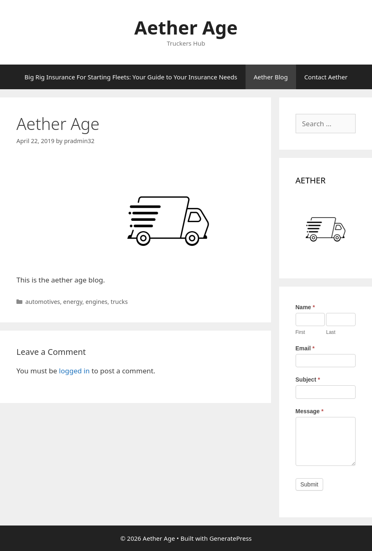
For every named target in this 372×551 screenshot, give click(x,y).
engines (96, 302)
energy (73, 302)
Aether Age (186, 27)
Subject (308, 379)
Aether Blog (271, 77)
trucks (119, 302)
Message (310, 411)
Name (305, 307)
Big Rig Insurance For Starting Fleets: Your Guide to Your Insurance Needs (131, 77)
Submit (310, 484)
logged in (74, 370)
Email (305, 348)
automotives (42, 302)
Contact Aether (326, 77)
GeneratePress (230, 538)
